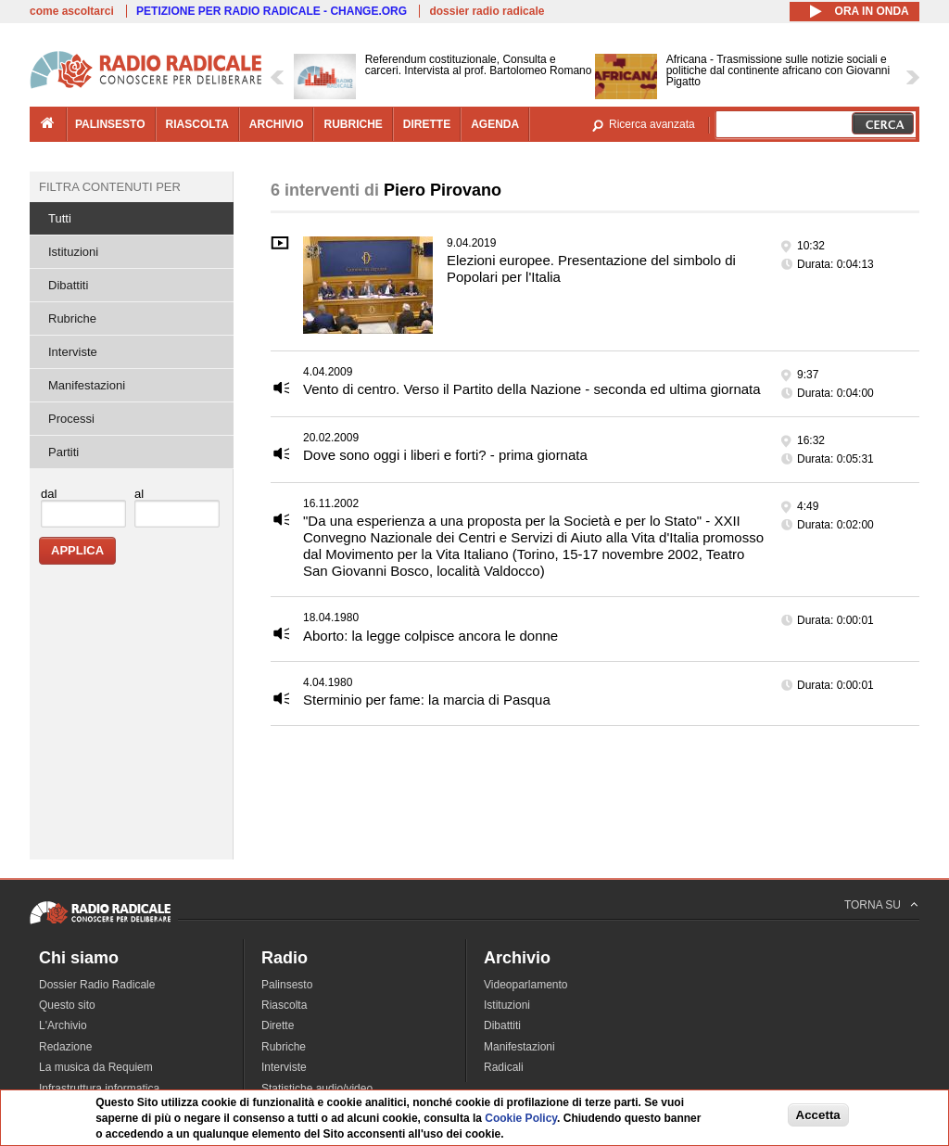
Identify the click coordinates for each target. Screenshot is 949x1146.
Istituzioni (73, 252)
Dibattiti (68, 285)
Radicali (504, 1067)
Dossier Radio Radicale (97, 984)
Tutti (59, 218)
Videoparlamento (526, 984)
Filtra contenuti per (110, 187)
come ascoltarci (72, 11)
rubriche (352, 124)
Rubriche (72, 318)
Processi (71, 419)
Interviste (72, 352)
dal (49, 494)
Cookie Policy (521, 1118)
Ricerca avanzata (652, 124)
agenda (495, 124)
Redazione (65, 1046)
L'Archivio (63, 1025)
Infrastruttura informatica (99, 1088)
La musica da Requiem (96, 1067)
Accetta (818, 1115)
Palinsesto (286, 984)
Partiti (63, 452)
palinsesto (110, 124)
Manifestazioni (86, 385)
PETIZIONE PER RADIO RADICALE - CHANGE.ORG (271, 11)
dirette (426, 124)
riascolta (197, 124)
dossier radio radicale (486, 11)
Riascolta (284, 1005)
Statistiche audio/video (317, 1088)
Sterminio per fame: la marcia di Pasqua (426, 699)
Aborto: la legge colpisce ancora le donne (430, 635)
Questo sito (67, 1005)
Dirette (277, 1025)
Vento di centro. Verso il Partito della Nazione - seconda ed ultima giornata (532, 389)
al (139, 494)
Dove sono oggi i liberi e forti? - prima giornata (445, 455)
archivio (276, 124)
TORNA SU (872, 904)
